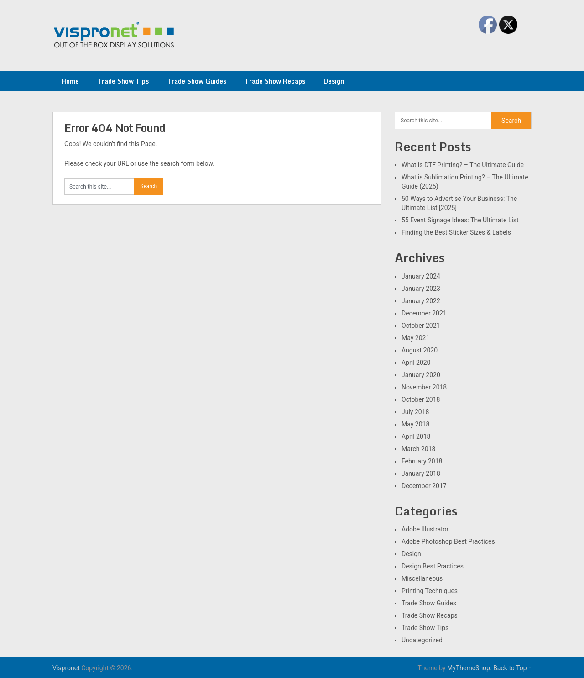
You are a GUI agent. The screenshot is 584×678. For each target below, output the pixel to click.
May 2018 (415, 424)
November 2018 (424, 387)
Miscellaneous (422, 578)
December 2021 (424, 313)
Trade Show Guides (196, 81)
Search (511, 120)
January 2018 (421, 473)
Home (70, 81)
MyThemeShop (468, 668)
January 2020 (421, 374)
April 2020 (416, 362)
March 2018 (418, 448)
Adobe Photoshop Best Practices (448, 541)
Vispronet (66, 668)
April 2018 (416, 436)
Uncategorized (422, 640)
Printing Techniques (430, 590)
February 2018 (422, 461)
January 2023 (421, 288)
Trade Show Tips (123, 81)
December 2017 (424, 485)
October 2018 (421, 399)
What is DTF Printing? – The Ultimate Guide (463, 164)
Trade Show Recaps (275, 81)
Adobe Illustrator (425, 529)
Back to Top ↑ (512, 668)
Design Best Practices (433, 566)
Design (333, 81)
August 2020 (420, 350)
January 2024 (421, 276)
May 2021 (415, 338)
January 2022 (421, 301)
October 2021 (421, 325)
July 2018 (415, 411)
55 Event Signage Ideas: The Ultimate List (460, 220)
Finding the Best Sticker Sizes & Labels (456, 232)
